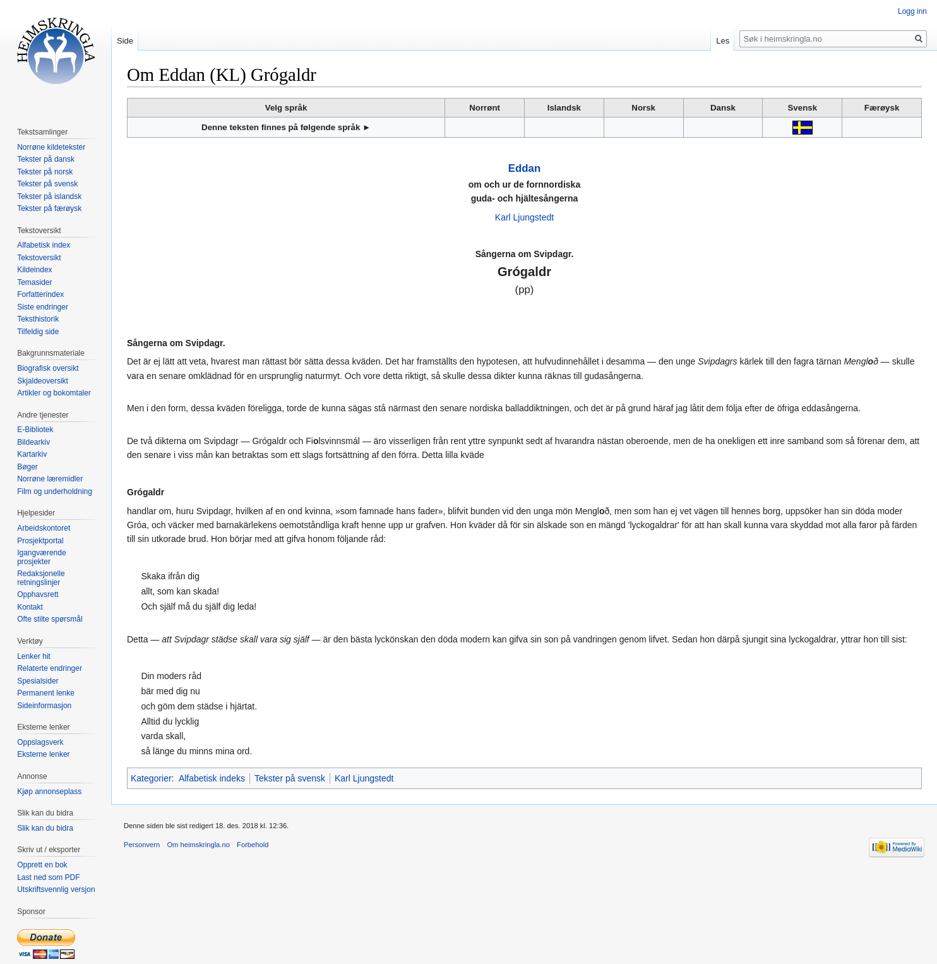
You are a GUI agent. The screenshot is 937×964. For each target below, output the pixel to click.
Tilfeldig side (38, 331)
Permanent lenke (46, 693)
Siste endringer (42, 307)
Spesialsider (37, 681)
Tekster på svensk (289, 778)
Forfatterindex (40, 294)
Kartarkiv (32, 454)
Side (125, 40)
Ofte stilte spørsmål (49, 619)
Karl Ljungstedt (524, 217)
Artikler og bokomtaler (54, 393)
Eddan (524, 168)
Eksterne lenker (43, 754)
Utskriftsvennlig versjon (56, 889)
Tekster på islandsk (49, 196)
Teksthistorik (38, 319)
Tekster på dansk (46, 159)
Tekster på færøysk (49, 208)
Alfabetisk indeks (212, 778)
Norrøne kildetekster (51, 147)
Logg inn (912, 11)
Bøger (27, 466)
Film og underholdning (54, 491)
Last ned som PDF (48, 877)
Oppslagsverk (40, 742)
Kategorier (151, 778)
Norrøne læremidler (50, 478)
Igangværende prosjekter (41, 557)
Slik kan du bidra (45, 828)
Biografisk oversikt (47, 368)
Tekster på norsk (45, 171)
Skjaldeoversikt (42, 381)
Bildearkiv (33, 442)
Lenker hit (34, 656)
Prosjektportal (40, 540)
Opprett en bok (42, 864)
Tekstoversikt (39, 257)
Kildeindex (34, 269)
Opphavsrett (37, 594)
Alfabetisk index (43, 245)
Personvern (142, 844)
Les (722, 40)
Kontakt (30, 607)
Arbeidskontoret (43, 528)
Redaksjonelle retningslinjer (40, 578)
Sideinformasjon (44, 705)
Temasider (34, 282)
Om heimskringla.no (198, 844)
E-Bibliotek (35, 429)
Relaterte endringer (49, 668)
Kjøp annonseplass (49, 791)
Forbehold (252, 844)
